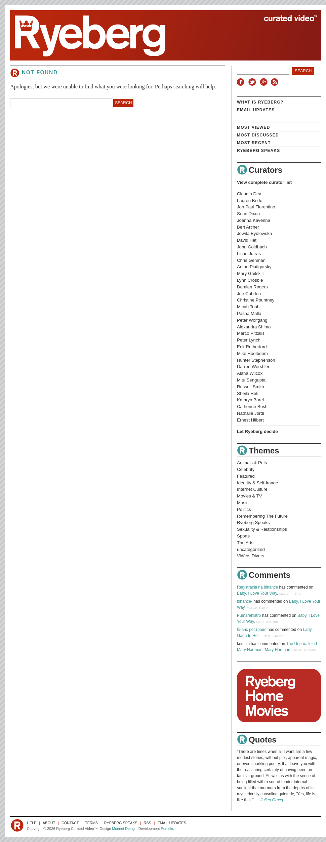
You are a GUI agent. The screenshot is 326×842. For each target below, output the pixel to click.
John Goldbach (252, 246)
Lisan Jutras (249, 253)
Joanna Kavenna (253, 220)
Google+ (264, 82)
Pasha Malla (249, 313)
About (49, 823)
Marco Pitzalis (250, 333)
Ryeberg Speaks (258, 150)
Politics (244, 509)
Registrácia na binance (257, 587)
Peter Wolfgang (252, 320)
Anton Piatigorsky (254, 266)
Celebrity (245, 469)
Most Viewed (253, 127)
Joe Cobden (249, 293)
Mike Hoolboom (252, 353)
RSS (276, 82)
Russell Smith (250, 386)
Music (242, 502)
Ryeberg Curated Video (159, 35)
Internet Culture (252, 489)
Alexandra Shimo (254, 326)
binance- (244, 601)
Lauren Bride (249, 200)
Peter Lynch (248, 340)
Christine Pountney (255, 300)
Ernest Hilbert (250, 420)
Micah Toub (248, 306)
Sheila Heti (247, 393)
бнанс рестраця (252, 629)
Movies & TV (249, 495)
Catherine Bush (252, 406)
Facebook (242, 82)
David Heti (247, 240)
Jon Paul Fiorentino (256, 206)
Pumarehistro (249, 615)
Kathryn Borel (250, 399)
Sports (243, 535)
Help (31, 823)
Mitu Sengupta (251, 380)
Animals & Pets (252, 462)
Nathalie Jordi (250, 413)
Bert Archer (248, 227)
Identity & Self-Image (257, 482)
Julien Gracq (271, 800)
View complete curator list (264, 182)
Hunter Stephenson (256, 360)
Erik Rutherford (252, 346)
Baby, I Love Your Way (257, 593)
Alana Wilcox (249, 373)
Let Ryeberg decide (257, 431)
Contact (70, 823)
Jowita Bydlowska (254, 233)
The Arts (245, 542)
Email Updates (256, 110)
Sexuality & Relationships (262, 529)
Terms (91, 823)
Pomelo (167, 829)
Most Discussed (258, 135)
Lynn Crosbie (250, 280)
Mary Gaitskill (250, 273)
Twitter (253, 82)
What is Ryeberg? (260, 102)
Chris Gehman (251, 260)
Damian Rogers (252, 286)
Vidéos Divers (250, 555)
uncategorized (251, 549)
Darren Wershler (253, 366)
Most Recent (254, 143)
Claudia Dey (249, 193)
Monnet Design (124, 829)
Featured (246, 476)
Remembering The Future (262, 516)
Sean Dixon (248, 213)
